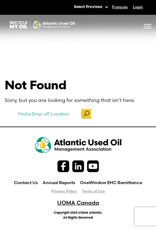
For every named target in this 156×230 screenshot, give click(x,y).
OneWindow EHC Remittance (111, 182)
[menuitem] (120, 7)
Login (138, 7)
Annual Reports (59, 182)
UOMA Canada (78, 202)
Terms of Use (93, 191)
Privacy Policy (64, 191)
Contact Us (26, 182)
